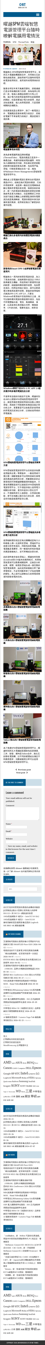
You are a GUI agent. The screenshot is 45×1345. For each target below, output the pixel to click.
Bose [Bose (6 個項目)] (36, 1063)
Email (8, 831)
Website (9, 838)
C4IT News (11, 1154)
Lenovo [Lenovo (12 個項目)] (31, 1073)
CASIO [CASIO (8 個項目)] (15, 1068)
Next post (22, 772)
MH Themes (35, 1343)
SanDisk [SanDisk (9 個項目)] (32, 1081)
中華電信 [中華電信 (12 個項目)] (37, 1091)
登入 (5, 1036)
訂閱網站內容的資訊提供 (13, 1039)
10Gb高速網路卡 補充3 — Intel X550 (19, 919)
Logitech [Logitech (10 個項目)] (7, 1077)
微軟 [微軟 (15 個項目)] (18, 1096)
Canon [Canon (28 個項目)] (7, 1068)
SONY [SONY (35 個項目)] (15, 1085)
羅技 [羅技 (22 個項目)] (27, 1096)
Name (8, 824)
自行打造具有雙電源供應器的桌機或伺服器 (21, 907)
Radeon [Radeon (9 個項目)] (15, 1081)
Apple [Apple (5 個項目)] (13, 1063)
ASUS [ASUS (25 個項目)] (18, 1062)
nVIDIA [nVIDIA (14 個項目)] (31, 1077)
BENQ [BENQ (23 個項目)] (30, 1062)
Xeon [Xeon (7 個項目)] (23, 1092)
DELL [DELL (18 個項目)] (29, 1068)
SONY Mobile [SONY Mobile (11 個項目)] (26, 1086)
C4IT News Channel (14, 934)
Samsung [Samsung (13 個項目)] (23, 1081)
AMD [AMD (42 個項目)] (7, 1062)
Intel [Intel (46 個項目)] (24, 1073)
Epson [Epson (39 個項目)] (36, 1067)
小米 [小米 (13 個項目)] (13, 1096)
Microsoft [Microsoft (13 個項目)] (16, 1077)
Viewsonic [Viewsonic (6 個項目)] (12, 1092)
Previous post (23, 769)
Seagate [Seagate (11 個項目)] (7, 1086)
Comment (10, 805)
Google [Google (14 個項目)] (7, 1073)
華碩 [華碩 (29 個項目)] (34, 1096)
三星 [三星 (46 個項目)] (28, 1091)
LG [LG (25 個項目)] (37, 1073)
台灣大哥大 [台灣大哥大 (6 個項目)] (7, 1097)
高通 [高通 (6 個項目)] (12, 1100)
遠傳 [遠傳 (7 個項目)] (8, 1100)
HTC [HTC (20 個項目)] (17, 1073)
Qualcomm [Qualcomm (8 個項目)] (7, 1081)
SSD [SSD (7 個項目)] (34, 1086)
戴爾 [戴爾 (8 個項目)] (22, 1096)
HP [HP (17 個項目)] (12, 1073)
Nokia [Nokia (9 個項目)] (24, 1078)
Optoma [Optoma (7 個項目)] (38, 1078)
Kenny (14, 69)
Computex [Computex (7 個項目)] (21, 1068)
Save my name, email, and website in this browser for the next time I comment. (21, 849)
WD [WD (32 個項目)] (18, 1091)
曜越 (32, 42)
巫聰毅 (8, 1275)
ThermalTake (23, 42)
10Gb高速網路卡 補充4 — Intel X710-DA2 (21, 916)
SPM (14, 42)
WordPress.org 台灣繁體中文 (15, 1045)
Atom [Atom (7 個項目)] (24, 1063)
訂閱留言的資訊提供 (12, 1042)
